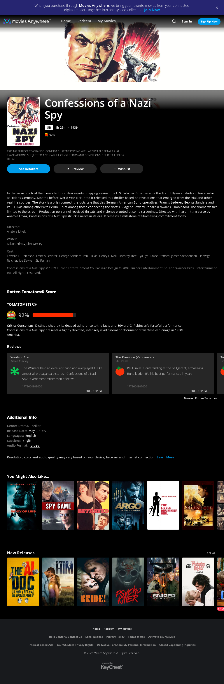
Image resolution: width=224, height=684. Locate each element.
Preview (75, 169)
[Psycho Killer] (128, 582)
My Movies (107, 21)
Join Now (152, 9)
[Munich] (198, 505)
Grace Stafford (160, 256)
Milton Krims (15, 244)
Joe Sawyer (26, 260)
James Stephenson (184, 256)
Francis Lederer (46, 256)
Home (66, 21)
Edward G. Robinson (20, 256)
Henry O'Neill (108, 256)
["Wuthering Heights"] (198, 582)
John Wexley (34, 244)
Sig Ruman (42, 260)
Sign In (187, 21)
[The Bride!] (93, 582)
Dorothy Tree (128, 256)
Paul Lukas (90, 256)
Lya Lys (143, 256)
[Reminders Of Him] (58, 582)
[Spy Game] (58, 505)
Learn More (165, 457)
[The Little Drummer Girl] (163, 505)
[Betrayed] (93, 505)
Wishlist (122, 169)
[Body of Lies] (23, 505)
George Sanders (70, 256)
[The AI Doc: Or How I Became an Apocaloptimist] (23, 582)
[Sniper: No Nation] (163, 582)
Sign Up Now (209, 21)
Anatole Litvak (16, 231)
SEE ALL (212, 553)
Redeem (84, 21)
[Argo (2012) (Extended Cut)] (128, 505)
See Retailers (28, 169)
